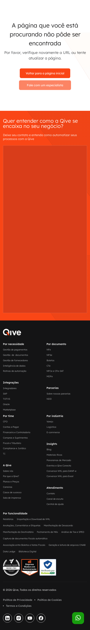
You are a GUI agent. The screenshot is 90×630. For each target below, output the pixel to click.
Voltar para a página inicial (45, 73)
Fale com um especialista (45, 85)
